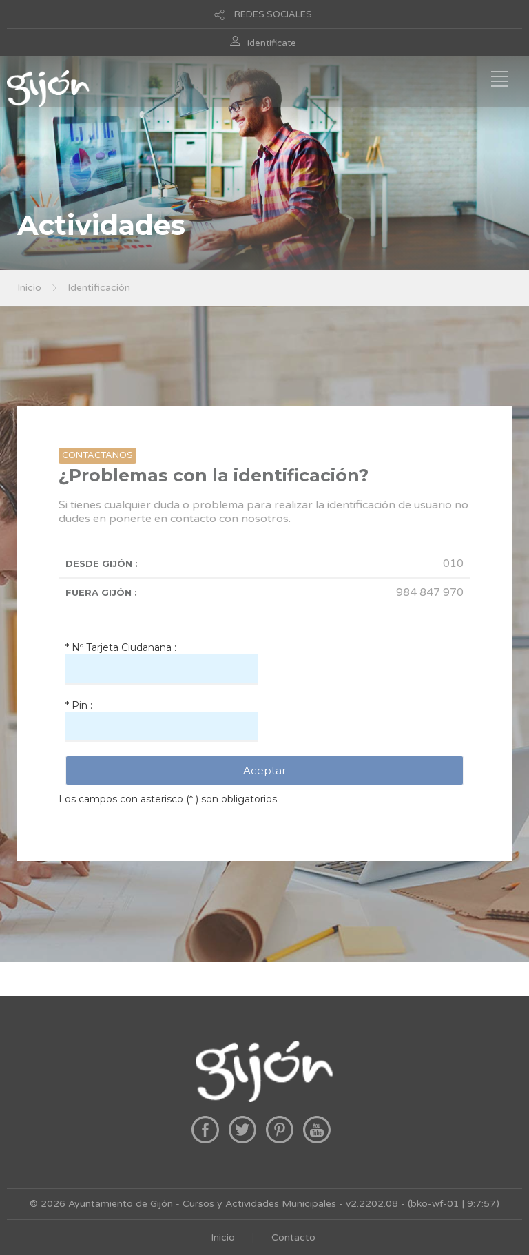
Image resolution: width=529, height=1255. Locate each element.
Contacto (293, 1237)
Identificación (99, 287)
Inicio (29, 287)
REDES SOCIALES (273, 14)
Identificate (271, 43)
